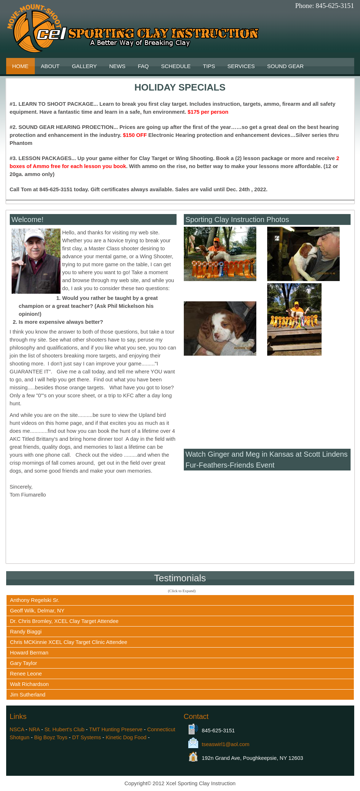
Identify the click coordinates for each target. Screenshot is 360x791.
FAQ (143, 66)
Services (241, 66)
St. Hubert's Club (64, 729)
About (50, 66)
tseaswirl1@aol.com (225, 744)
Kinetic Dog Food (126, 737)
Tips (209, 66)
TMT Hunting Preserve (115, 729)
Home (20, 66)
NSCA (17, 729)
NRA (34, 729)
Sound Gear (285, 66)
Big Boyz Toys (50, 737)
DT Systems (86, 737)
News (117, 66)
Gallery (84, 66)
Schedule (176, 66)
